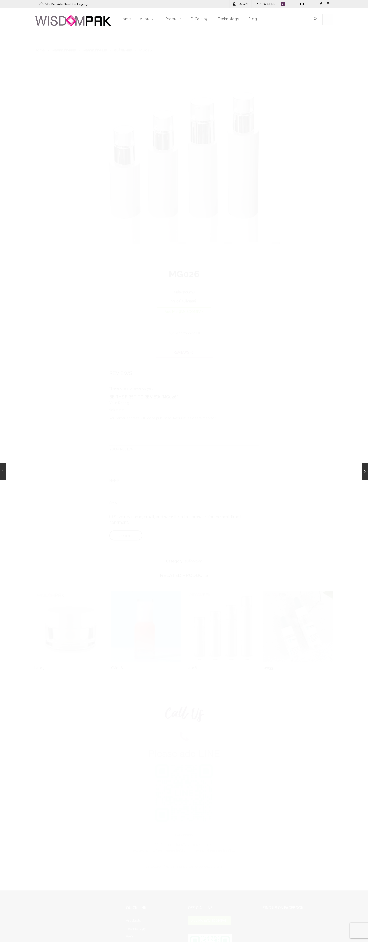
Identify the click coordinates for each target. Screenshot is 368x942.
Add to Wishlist (188, 320)
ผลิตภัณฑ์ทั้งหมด (64, 38)
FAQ (129, 924)
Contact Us (135, 932)
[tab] (184, 340)
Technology (136, 916)
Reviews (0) (184, 340)
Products (133, 908)
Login (243, 4)
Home (39, 38)
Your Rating (119, 391)
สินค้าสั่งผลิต (123, 38)
